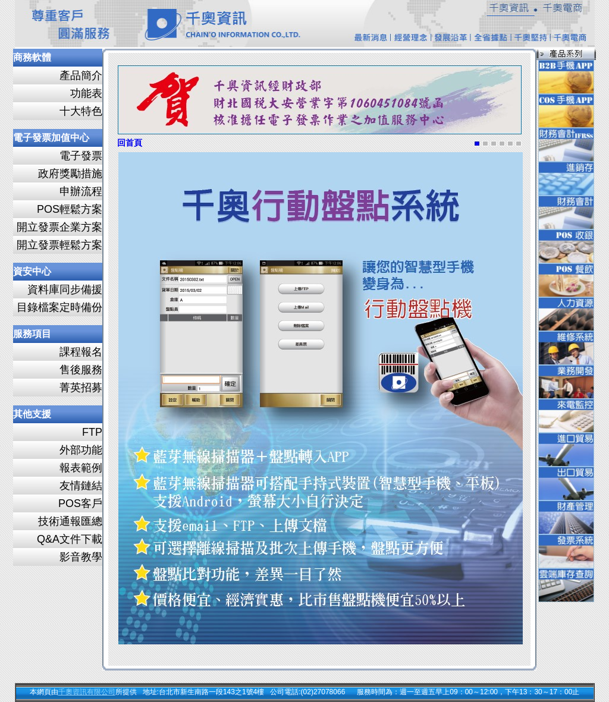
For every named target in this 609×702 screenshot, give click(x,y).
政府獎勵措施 (70, 174)
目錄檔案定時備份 (59, 307)
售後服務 (80, 370)
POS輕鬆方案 (69, 209)
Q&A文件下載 (69, 539)
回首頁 (129, 142)
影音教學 (80, 557)
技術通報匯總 (70, 521)
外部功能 (80, 450)
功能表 (86, 93)
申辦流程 (80, 191)
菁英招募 (80, 388)
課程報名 (80, 352)
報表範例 (80, 468)
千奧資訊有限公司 (86, 692)
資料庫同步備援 (64, 289)
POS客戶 (80, 503)
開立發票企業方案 (59, 227)
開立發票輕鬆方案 (59, 245)
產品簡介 (80, 75)
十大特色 (80, 111)
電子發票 (80, 156)
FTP (92, 432)
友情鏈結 (80, 486)
